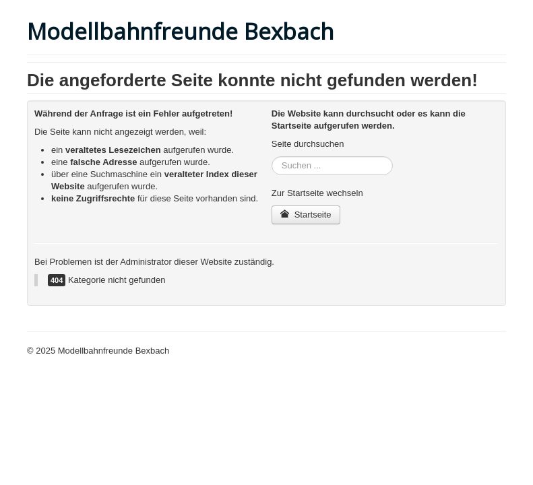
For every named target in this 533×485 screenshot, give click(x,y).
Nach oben (485, 351)
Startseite (306, 214)
